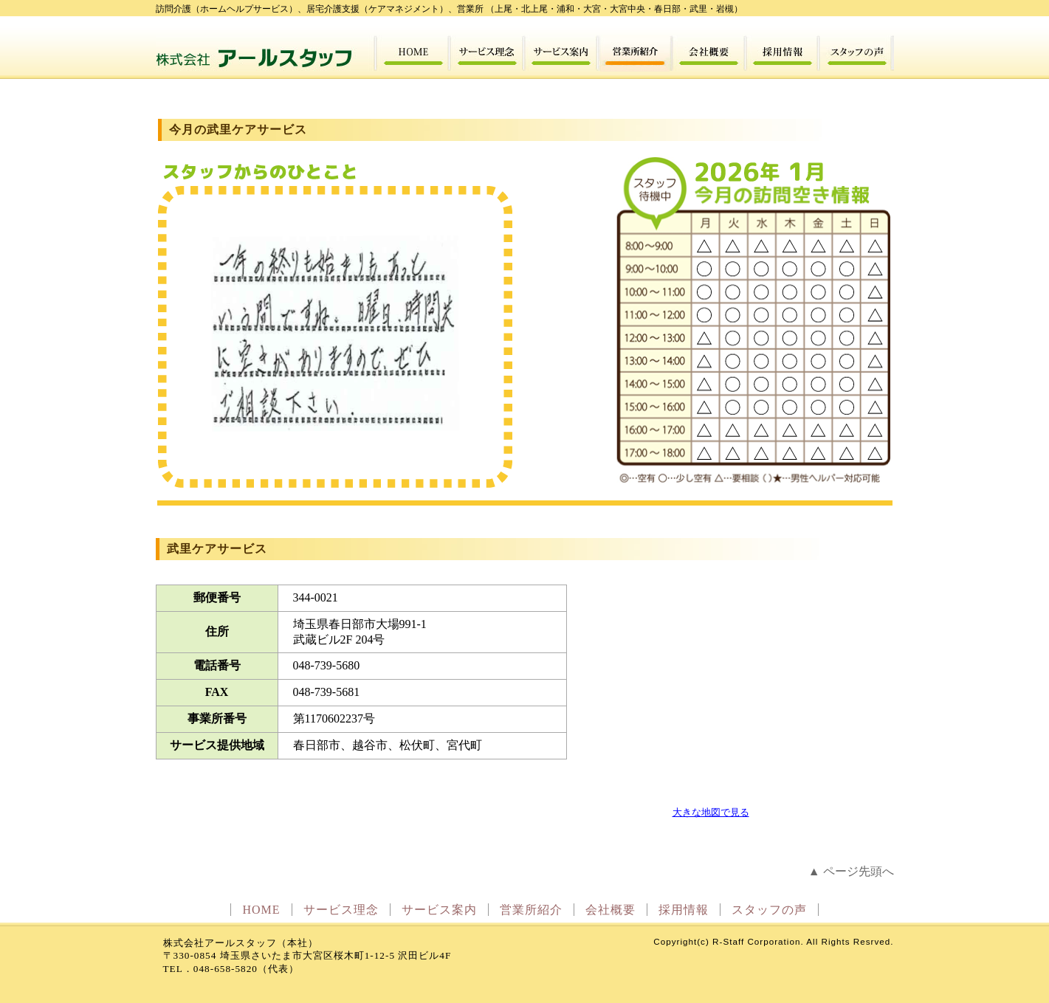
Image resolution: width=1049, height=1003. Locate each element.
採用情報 (683, 909)
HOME (261, 909)
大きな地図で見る (711, 812)
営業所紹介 (531, 909)
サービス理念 (341, 909)
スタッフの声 (769, 909)
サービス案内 (439, 909)
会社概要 (610, 909)
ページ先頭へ (858, 871)
